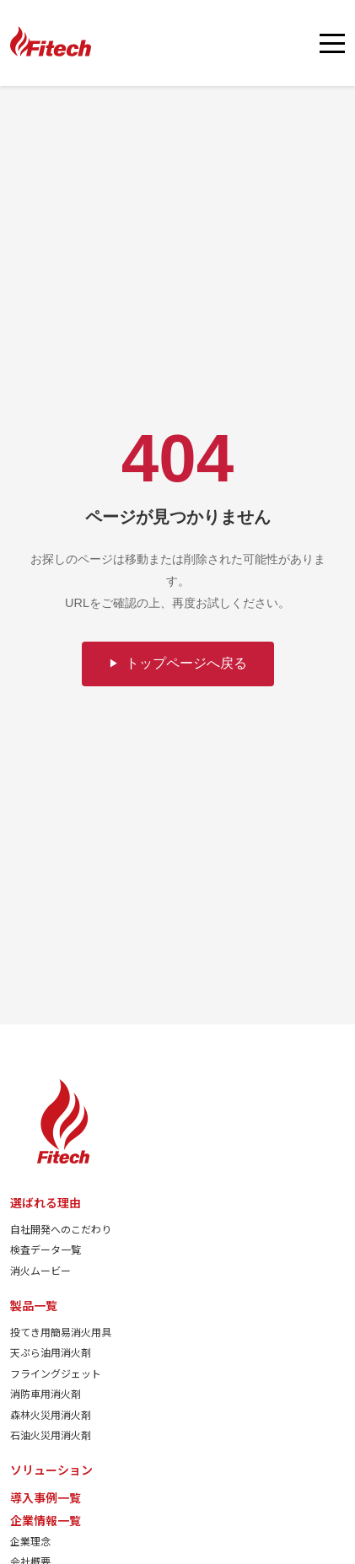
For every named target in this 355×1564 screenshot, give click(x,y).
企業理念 (30, 1541)
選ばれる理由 (45, 1202)
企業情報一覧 (45, 1520)
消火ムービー (40, 1270)
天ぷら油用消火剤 (50, 1352)
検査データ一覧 (45, 1249)
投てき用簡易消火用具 (60, 1332)
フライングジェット (55, 1373)
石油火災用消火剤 (50, 1434)
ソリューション (51, 1469)
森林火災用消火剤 (50, 1414)
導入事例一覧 (45, 1497)
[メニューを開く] (332, 43)
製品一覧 (33, 1305)
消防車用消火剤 (45, 1393)
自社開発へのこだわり (60, 1229)
